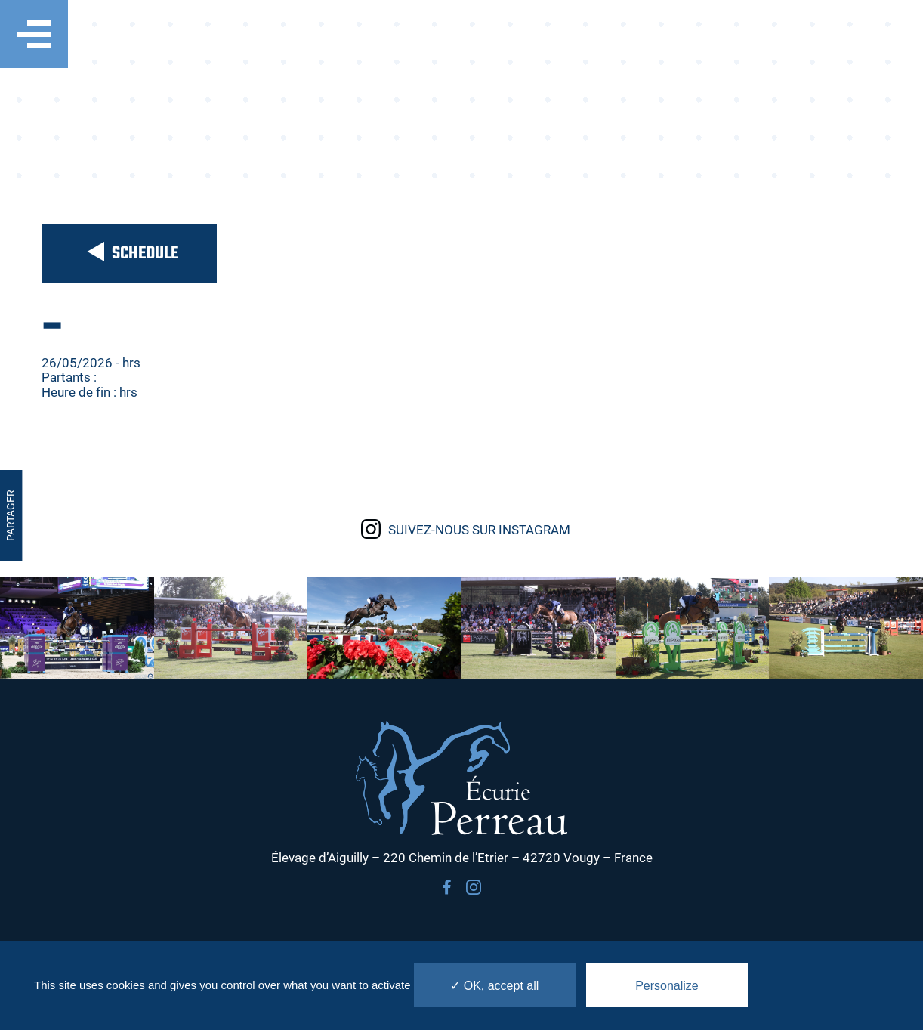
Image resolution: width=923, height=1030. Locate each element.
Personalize (667, 985)
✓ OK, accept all (494, 985)
